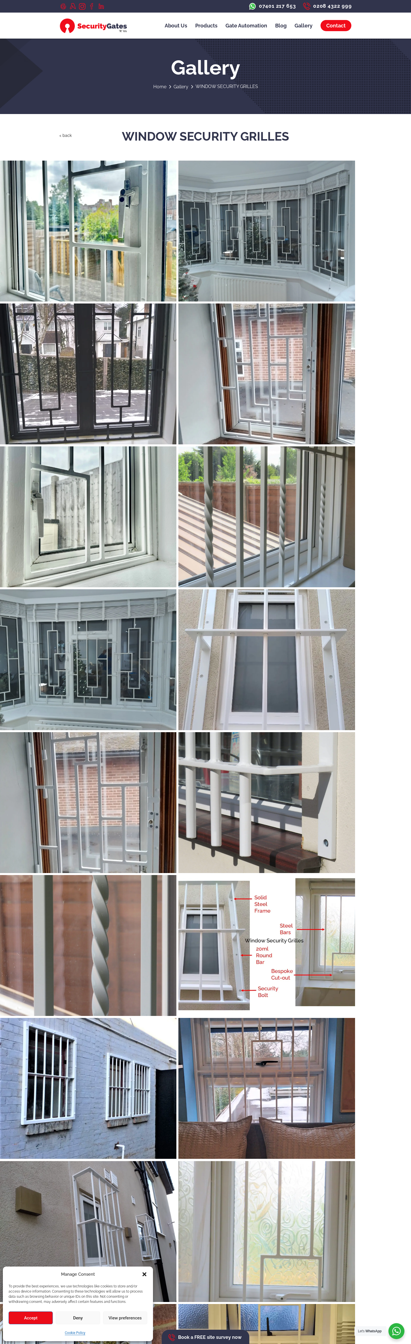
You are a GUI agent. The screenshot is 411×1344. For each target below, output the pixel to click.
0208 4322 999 (81, 1235)
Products (206, 26)
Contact (336, 26)
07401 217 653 (82, 1229)
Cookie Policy (75, 1333)
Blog (281, 26)
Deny (78, 1318)
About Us (176, 26)
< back (66, 136)
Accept (30, 1318)
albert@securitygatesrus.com (97, 1241)
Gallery (304, 26)
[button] (144, 1274)
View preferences (125, 1318)
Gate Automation (246, 26)
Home (162, 86)
